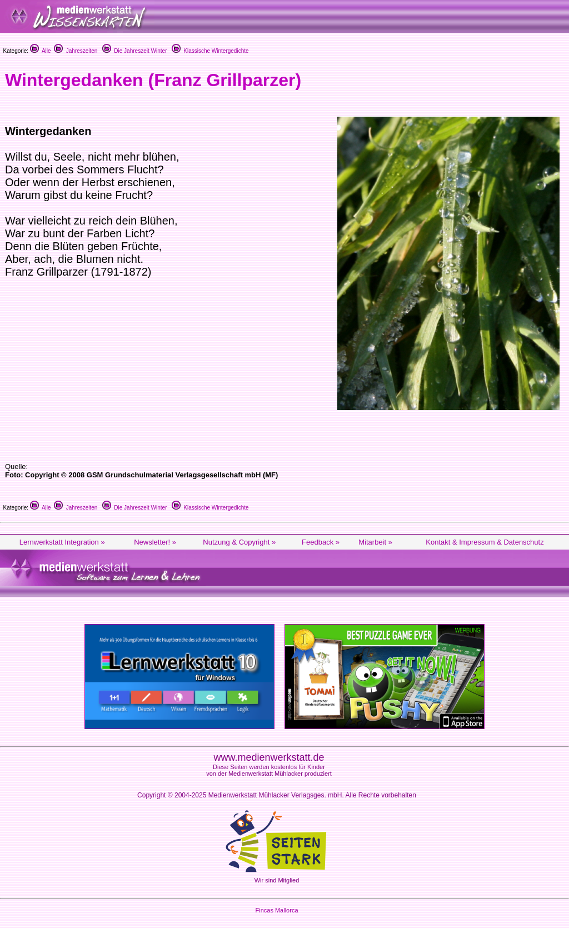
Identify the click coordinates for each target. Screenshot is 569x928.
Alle (40, 51)
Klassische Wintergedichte (210, 51)
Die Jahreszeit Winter (134, 51)
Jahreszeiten (75, 51)
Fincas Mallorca (276, 910)
